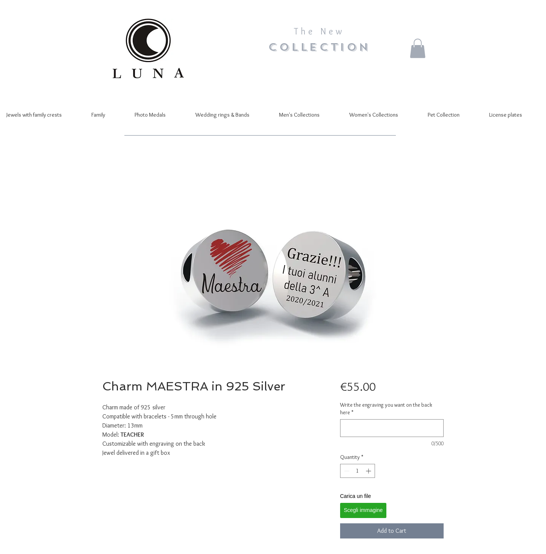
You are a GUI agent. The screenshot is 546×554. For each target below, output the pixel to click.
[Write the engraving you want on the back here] (391, 428)
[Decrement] (346, 471)
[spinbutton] (357, 471)
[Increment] (369, 471)
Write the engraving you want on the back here (386, 408)
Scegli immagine (363, 510)
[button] (418, 48)
